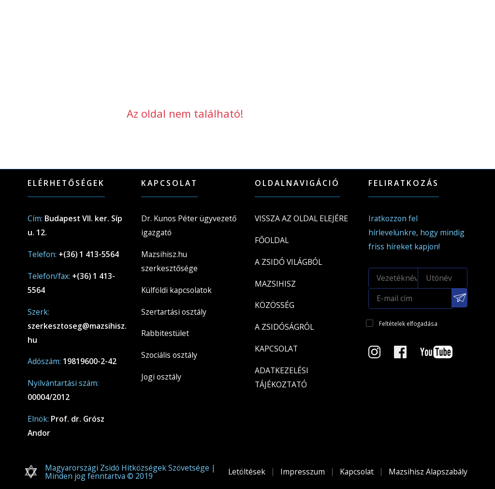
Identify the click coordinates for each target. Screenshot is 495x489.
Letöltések (246, 471)
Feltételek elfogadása (408, 323)
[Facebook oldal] (406, 355)
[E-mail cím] (410, 298)
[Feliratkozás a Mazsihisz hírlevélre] (459, 297)
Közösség (274, 305)
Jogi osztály (161, 376)
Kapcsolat (276, 348)
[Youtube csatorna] (442, 355)
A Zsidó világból (288, 262)
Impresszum (302, 471)
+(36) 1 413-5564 (88, 254)
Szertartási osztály (173, 311)
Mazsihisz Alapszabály (428, 471)
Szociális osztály (169, 355)
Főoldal (272, 240)
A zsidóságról (284, 326)
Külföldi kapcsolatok (176, 290)
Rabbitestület (165, 333)
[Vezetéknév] (393, 278)
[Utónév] (443, 278)
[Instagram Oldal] (380, 355)
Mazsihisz (275, 283)
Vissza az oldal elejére (301, 218)
